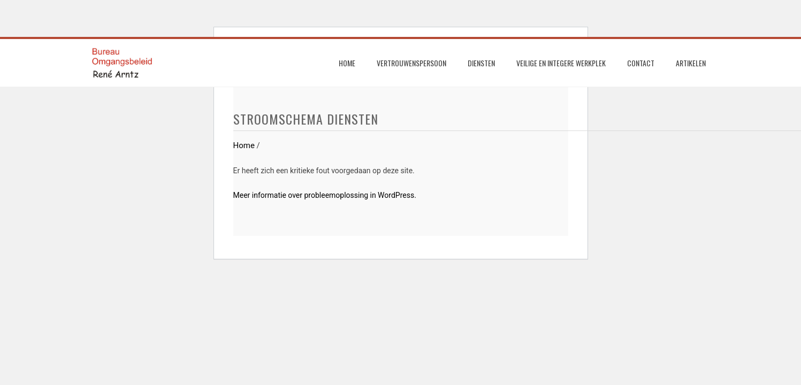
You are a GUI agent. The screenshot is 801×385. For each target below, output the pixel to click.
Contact (640, 62)
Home (347, 62)
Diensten (481, 62)
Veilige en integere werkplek (561, 62)
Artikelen (691, 62)
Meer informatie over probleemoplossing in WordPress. (324, 195)
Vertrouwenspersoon (411, 62)
